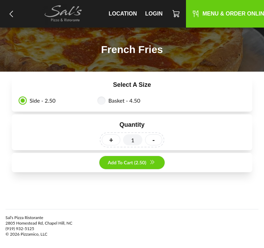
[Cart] (176, 14)
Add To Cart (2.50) (131, 162)
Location (123, 14)
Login (154, 14)
